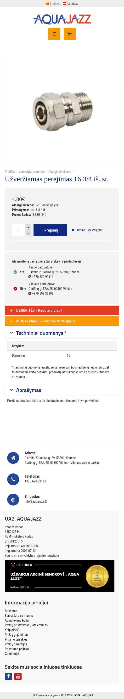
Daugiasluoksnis (60, 172)
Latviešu (70, 3)
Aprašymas (28, 390)
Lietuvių (52, 3)
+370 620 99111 (35, 481)
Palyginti (97, 230)
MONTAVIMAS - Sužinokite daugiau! (42, 321)
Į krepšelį (50, 230)
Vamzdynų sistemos (32, 172)
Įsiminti (80, 230)
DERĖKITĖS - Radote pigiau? (36, 310)
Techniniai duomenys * (41, 333)
